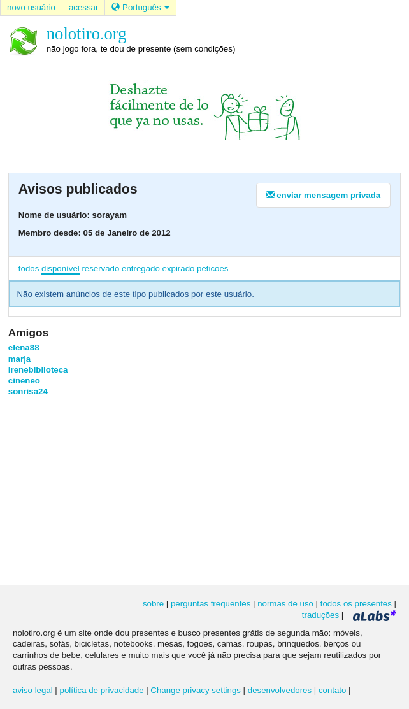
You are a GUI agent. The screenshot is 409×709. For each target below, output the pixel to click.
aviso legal (33, 690)
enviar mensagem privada (323, 195)
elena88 (23, 347)
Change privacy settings (195, 690)
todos (28, 268)
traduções (320, 615)
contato (333, 690)
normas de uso (285, 603)
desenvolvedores (280, 690)
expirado (178, 268)
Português (140, 7)
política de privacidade (102, 690)
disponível (60, 268)
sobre (153, 603)
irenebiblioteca (38, 370)
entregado (141, 268)
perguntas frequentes (210, 603)
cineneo (24, 380)
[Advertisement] (204, 489)
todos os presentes (356, 603)
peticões (212, 268)
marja (19, 359)
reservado (100, 268)
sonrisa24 (28, 391)
